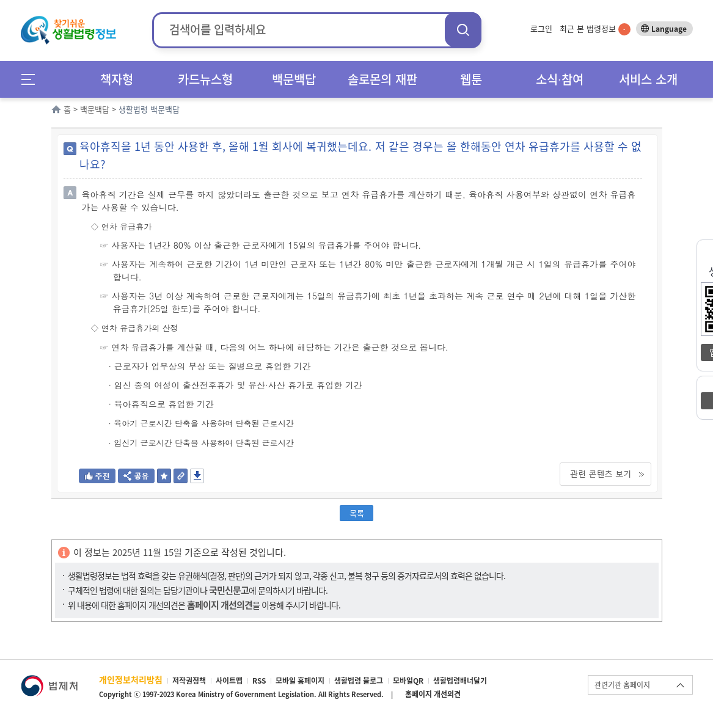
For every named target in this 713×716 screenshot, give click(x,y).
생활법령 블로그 (358, 680)
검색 (463, 29)
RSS (259, 680)
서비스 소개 (648, 79)
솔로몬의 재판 (382, 79)
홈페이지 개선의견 (433, 694)
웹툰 (471, 79)
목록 (356, 513)
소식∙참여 (559, 79)
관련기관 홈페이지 (622, 684)
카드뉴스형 (205, 79)
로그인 (541, 28)
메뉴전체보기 (32, 79)
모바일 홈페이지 (300, 680)
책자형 (116, 79)
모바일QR (408, 680)
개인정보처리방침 (131, 679)
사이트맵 (229, 680)
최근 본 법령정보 (595, 28)
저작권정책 (189, 680)
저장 (197, 476)
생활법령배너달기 (460, 680)
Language (669, 28)
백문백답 (294, 79)
